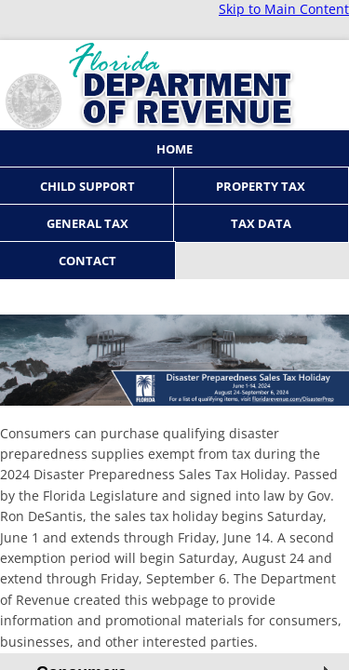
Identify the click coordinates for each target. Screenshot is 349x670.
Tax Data (261, 223)
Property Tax (260, 186)
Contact (87, 260)
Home (174, 149)
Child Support (87, 186)
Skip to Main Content (284, 9)
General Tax (87, 223)
